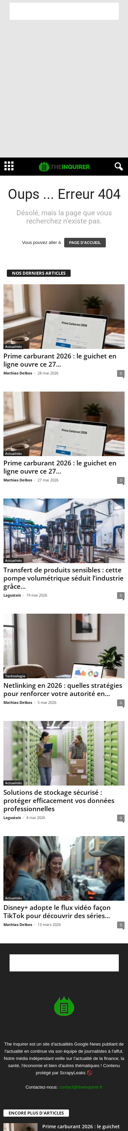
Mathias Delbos (17, 373)
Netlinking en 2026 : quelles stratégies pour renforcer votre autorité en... (62, 689)
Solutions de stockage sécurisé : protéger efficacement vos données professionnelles (58, 800)
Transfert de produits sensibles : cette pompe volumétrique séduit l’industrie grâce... (63, 578)
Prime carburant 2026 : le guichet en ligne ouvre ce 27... (59, 360)
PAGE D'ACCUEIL (85, 243)
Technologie (15, 675)
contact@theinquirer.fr (80, 1087)
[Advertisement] (64, 11)
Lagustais (12, 595)
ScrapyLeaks (72, 1072)
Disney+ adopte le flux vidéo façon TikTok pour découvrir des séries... (57, 911)
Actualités (13, 346)
